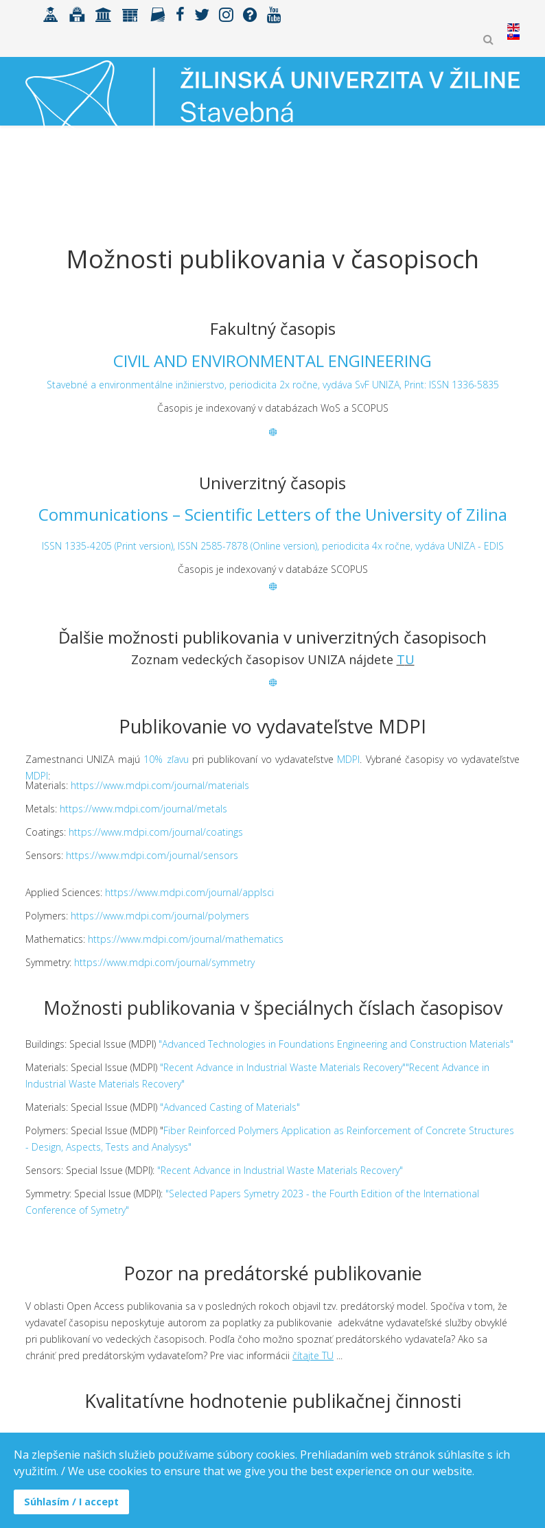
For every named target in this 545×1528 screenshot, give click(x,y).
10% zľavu (165, 759)
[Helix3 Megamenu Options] (514, 188)
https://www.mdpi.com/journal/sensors (152, 855)
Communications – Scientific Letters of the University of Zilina (272, 514)
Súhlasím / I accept (71, 1501)
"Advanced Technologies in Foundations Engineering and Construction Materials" (336, 1043)
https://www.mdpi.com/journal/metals (143, 808)
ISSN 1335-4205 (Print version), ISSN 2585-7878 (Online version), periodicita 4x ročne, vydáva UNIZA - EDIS (273, 545)
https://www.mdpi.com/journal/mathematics (185, 938)
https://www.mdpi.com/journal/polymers (160, 915)
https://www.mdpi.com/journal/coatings (156, 831)
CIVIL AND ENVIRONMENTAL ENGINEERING (272, 360)
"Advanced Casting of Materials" (230, 1107)
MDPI (348, 759)
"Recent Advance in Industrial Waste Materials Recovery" (280, 1170)
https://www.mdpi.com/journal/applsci (189, 892)
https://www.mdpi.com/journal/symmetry (164, 962)
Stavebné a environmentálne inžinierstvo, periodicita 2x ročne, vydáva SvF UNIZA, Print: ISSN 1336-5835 (273, 384)
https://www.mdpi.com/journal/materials (160, 785)
